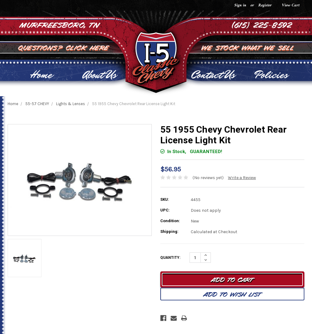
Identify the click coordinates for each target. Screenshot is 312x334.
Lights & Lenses (70, 103)
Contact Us (213, 75)
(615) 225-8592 (262, 24)
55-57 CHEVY (37, 103)
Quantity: (170, 257)
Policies (271, 75)
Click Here (87, 47)
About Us (99, 75)
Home (41, 75)
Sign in (240, 5)
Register (265, 5)
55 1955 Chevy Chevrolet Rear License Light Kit (133, 103)
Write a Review (242, 177)
